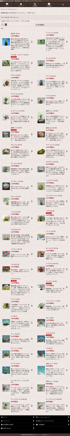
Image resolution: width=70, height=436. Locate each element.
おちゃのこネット (31, 434)
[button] (35, 4)
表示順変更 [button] (40, 25)
